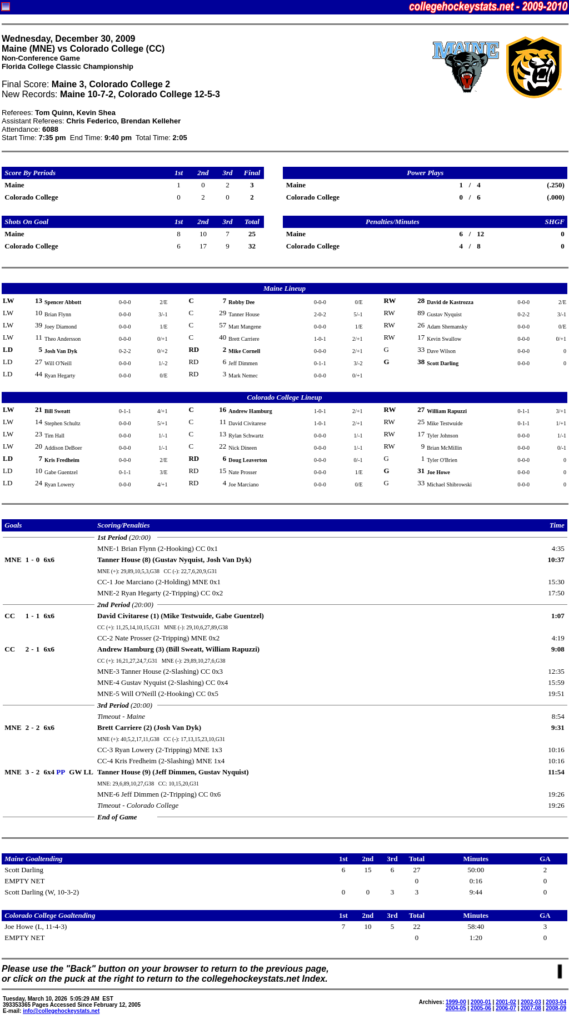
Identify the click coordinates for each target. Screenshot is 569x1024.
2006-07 (506, 1008)
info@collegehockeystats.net (61, 1011)
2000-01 (481, 1002)
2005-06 (481, 1008)
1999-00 (456, 1002)
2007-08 (531, 1008)
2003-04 (556, 1002)
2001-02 (506, 1002)
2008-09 (556, 1008)
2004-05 (456, 1008)
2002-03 (531, 1002)
